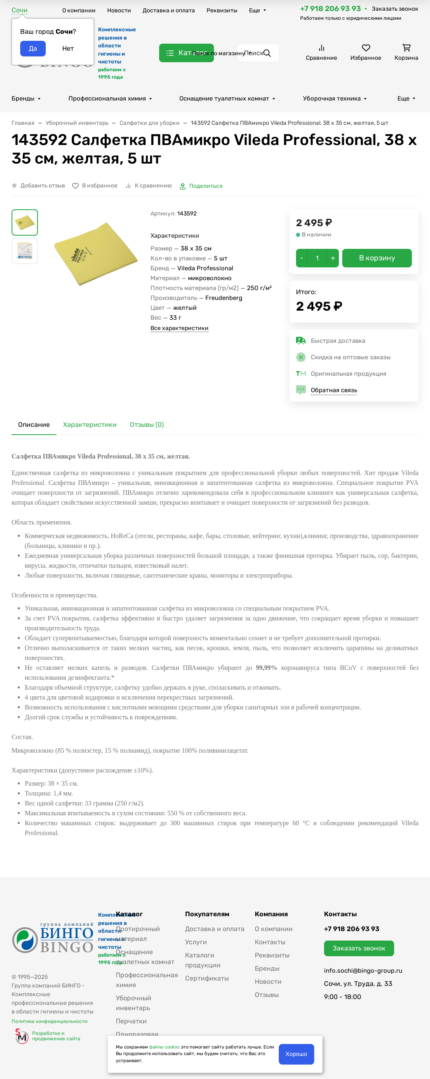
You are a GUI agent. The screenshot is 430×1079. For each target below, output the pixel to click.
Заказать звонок (395, 8)
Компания (271, 914)
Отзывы (267, 995)
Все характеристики (179, 328)
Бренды (23, 98)
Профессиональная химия (107, 98)
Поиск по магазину (218, 53)
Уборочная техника (332, 98)
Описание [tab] (34, 424)
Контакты (270, 942)
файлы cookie (164, 1047)
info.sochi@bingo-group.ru (363, 970)
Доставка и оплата (169, 10)
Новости (119, 10)
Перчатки (131, 1021)
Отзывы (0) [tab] (147, 424)
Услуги (196, 942)
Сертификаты (207, 978)
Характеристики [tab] (90, 424)
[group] (96, 293)
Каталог (129, 914)
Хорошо (296, 1054)
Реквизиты (222, 10)
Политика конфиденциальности (49, 1021)
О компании (79, 10)
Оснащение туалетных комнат (224, 98)
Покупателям (207, 914)
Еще (254, 10)
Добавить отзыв (43, 185)
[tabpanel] (215, 645)
